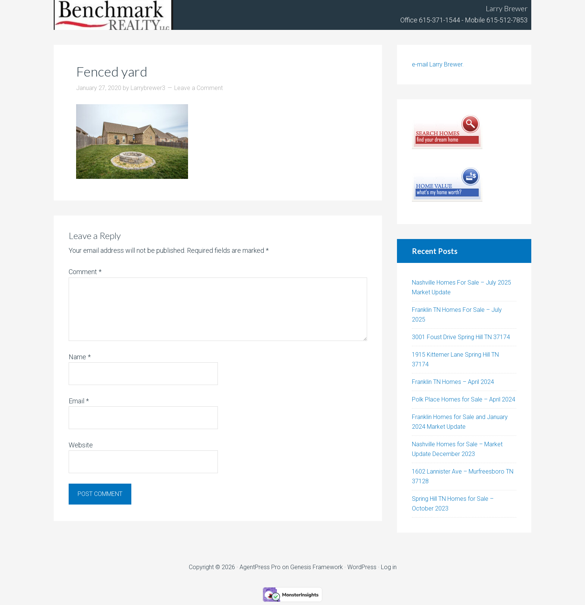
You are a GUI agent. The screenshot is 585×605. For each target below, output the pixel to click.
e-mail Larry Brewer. (438, 64)
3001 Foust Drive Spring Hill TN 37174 (461, 337)
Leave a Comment (198, 87)
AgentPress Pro (260, 567)
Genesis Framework (316, 567)
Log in (389, 567)
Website (81, 445)
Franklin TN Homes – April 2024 (453, 381)
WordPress (361, 567)
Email (79, 401)
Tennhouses (113, 15)
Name (80, 357)
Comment (85, 272)
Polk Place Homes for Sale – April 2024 (463, 399)
